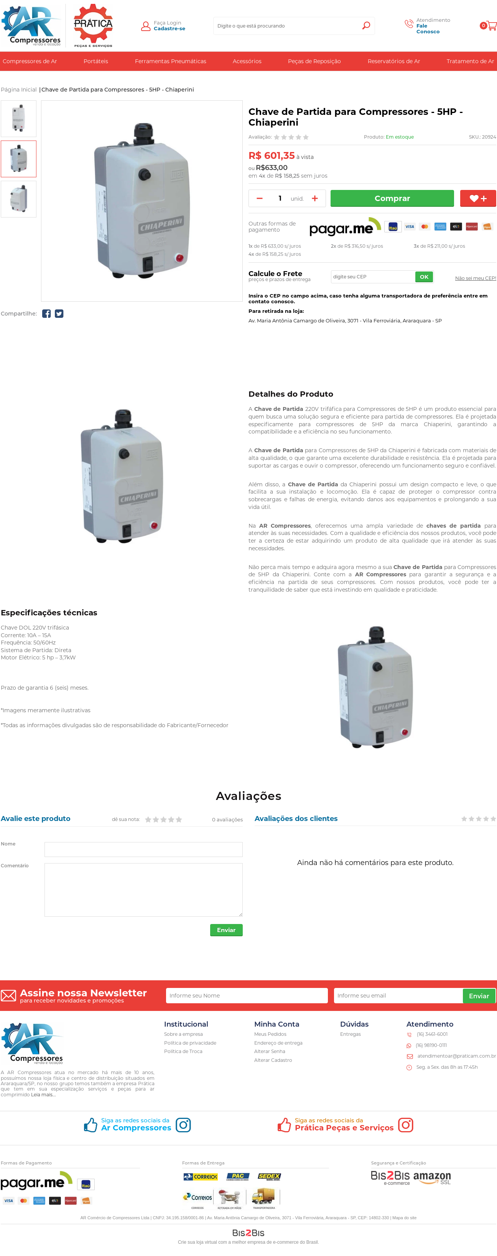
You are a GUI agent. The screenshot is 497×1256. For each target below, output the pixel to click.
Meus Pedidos (270, 1034)
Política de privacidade (190, 1043)
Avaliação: (260, 137)
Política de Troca (183, 1052)
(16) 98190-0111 (431, 1045)
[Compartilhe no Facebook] (46, 314)
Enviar (225, 930)
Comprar (393, 198)
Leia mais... (43, 1095)
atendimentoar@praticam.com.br (457, 1057)
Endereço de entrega (278, 1043)
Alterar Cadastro (273, 1061)
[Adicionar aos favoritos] (478, 198)
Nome (8, 844)
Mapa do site (404, 1218)
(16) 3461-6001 (432, 1034)
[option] (18, 118)
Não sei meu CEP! (475, 278)
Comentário (15, 865)
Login (174, 23)
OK (424, 276)
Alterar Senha (269, 1052)
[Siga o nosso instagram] (137, 1129)
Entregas (350, 1034)
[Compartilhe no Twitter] (59, 314)
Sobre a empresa (183, 1034)
